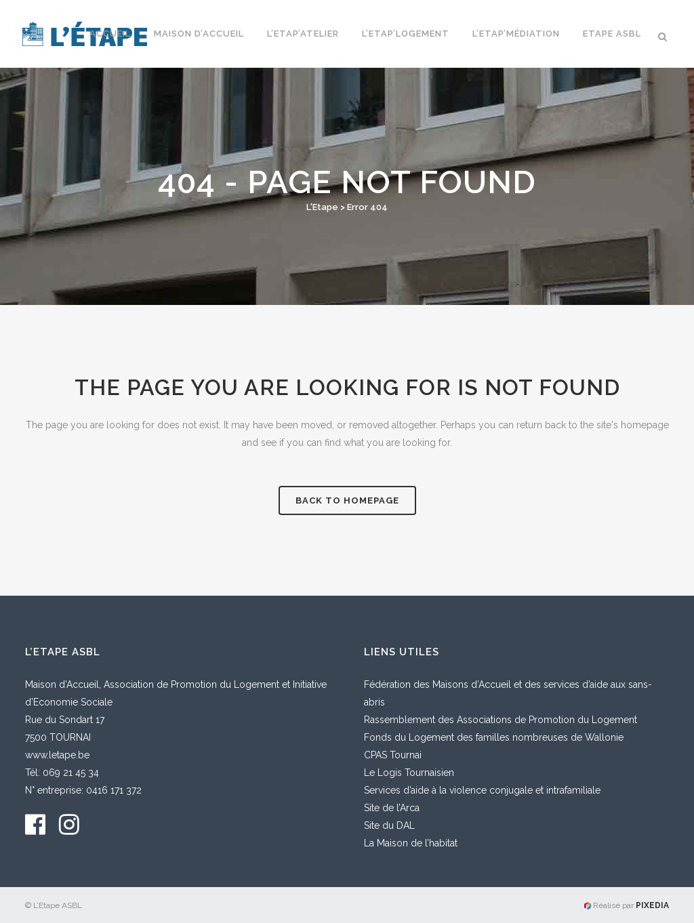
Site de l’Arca (392, 807)
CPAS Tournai (393, 755)
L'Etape (322, 207)
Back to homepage (347, 500)
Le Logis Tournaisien (409, 772)
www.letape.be (57, 755)
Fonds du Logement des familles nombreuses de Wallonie (494, 737)
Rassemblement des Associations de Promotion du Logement (500, 719)
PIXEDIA (652, 905)
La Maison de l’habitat (410, 843)
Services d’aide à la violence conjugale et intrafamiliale (482, 790)
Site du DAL (389, 825)
